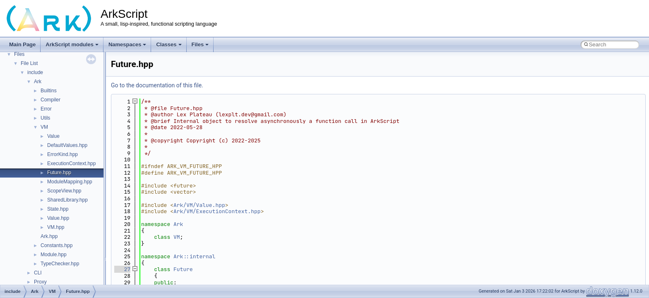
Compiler (50, 100)
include (35, 72)
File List (29, 63)
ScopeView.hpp (64, 191)
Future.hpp (59, 172)
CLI (38, 273)
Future (183, 269)
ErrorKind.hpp (62, 154)
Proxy (40, 282)
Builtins (49, 91)
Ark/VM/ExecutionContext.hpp (217, 211)
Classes (168, 44)
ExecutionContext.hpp (71, 163)
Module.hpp (54, 254)
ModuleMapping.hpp (69, 182)
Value (53, 136)
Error (46, 109)
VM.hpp (55, 227)
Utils (45, 118)
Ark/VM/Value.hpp (199, 205)
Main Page (22, 44)
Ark (37, 81)
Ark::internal (194, 256)
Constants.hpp (56, 245)
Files (200, 44)
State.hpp (57, 209)
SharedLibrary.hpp (67, 200)
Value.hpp (58, 218)
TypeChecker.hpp (60, 264)
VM (44, 127)
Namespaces (127, 44)
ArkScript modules (72, 44)
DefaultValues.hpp (67, 145)
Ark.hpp (49, 236)
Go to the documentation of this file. (157, 85)
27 (122, 269)
